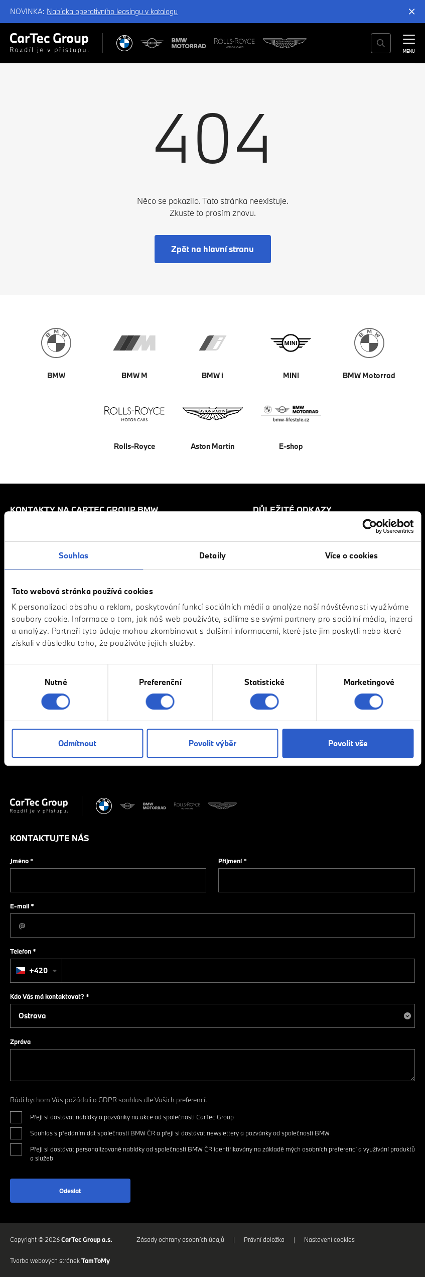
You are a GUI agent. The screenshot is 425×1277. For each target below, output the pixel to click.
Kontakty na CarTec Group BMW (84, 509)
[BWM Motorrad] (189, 43)
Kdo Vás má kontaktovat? (49, 996)
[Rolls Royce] (234, 43)
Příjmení (232, 861)
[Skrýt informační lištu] (412, 12)
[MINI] (152, 43)
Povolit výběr (212, 743)
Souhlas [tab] (73, 555)
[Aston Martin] (285, 43)
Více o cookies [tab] (351, 555)
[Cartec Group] (49, 43)
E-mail (22, 906)
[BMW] (124, 43)
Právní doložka (264, 1239)
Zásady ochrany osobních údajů (180, 1239)
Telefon (23, 951)
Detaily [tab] (212, 555)
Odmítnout (77, 743)
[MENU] (409, 42)
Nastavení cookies (329, 1239)
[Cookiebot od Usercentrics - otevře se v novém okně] (369, 526)
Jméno (22, 861)
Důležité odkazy (292, 509)
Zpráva (20, 1041)
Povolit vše (348, 743)
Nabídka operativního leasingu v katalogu (112, 11)
